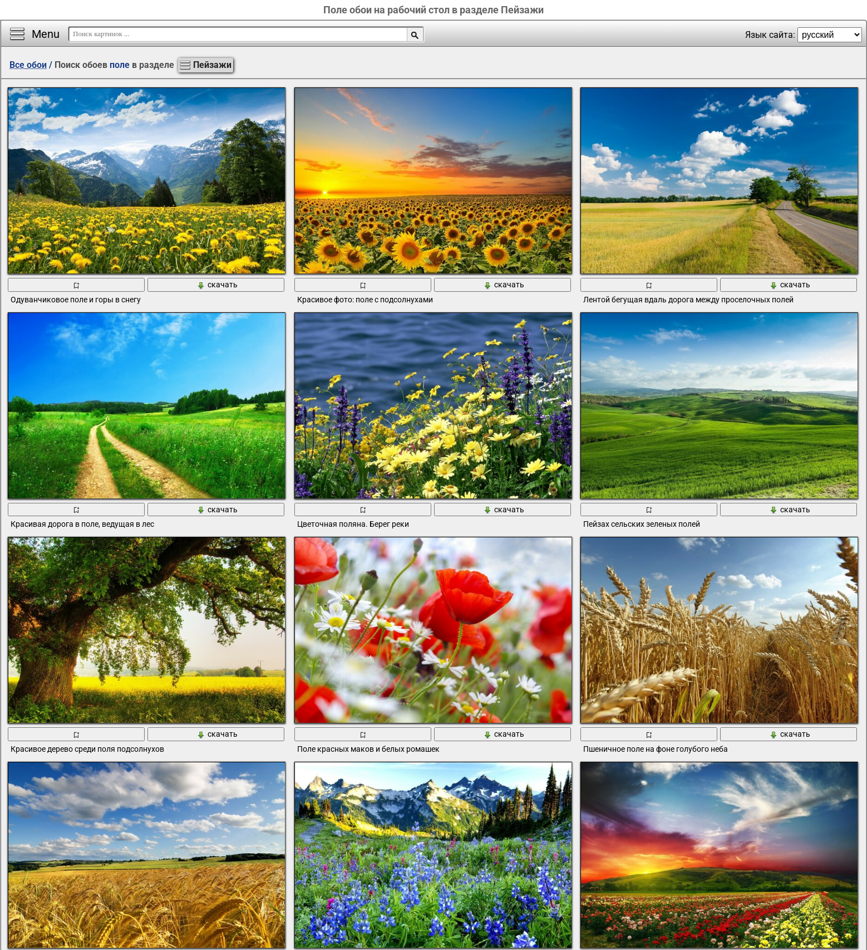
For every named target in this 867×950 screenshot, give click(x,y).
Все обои (28, 65)
